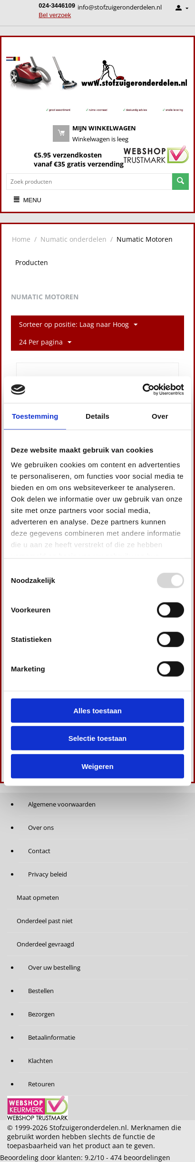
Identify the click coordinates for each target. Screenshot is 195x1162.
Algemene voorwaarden (62, 804)
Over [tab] (160, 416)
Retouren (41, 1084)
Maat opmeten (38, 897)
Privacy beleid (47, 874)
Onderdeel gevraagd (45, 944)
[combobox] (89, 181)
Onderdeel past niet (45, 920)
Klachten (40, 1060)
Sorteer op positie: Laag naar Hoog (78, 325)
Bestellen (41, 990)
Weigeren (97, 766)
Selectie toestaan (97, 738)
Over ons (41, 827)
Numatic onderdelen (73, 239)
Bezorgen (41, 1014)
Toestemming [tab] (35, 416)
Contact (39, 851)
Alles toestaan (97, 710)
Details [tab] (97, 416)
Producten (31, 262)
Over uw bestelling (54, 967)
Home (21, 239)
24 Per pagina (45, 342)
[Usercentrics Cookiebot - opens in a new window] (142, 390)
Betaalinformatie (51, 1037)
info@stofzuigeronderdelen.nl (120, 7)
